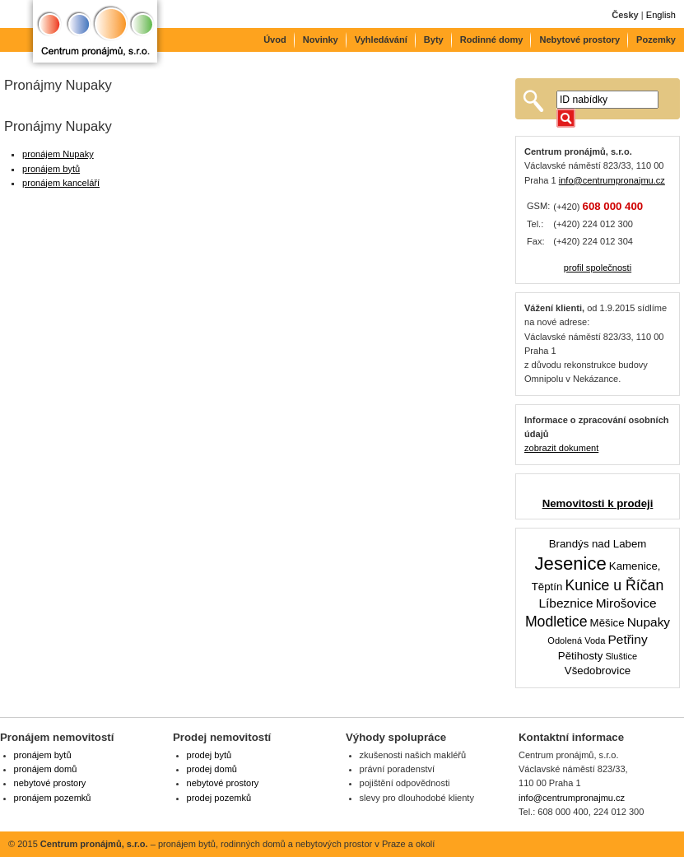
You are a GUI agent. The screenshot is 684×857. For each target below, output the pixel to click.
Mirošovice (626, 603)
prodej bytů (209, 755)
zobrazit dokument (561, 448)
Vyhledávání (381, 39)
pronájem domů (45, 769)
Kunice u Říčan (614, 585)
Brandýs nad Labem (598, 544)
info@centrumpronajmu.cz (612, 180)
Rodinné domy (491, 39)
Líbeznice (565, 603)
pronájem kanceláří (61, 183)
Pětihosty (580, 656)
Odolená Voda (576, 640)
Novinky (320, 39)
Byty (434, 39)
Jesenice (571, 563)
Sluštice (621, 656)
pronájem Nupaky (58, 154)
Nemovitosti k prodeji (598, 503)
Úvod (274, 39)
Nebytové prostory (579, 39)
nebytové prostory (50, 783)
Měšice (607, 623)
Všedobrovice (597, 670)
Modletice (556, 621)
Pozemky (656, 39)
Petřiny (627, 639)
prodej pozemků (219, 798)
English (661, 15)
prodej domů (212, 769)
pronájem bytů (51, 169)
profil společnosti (597, 267)
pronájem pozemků (52, 798)
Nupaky (648, 622)
